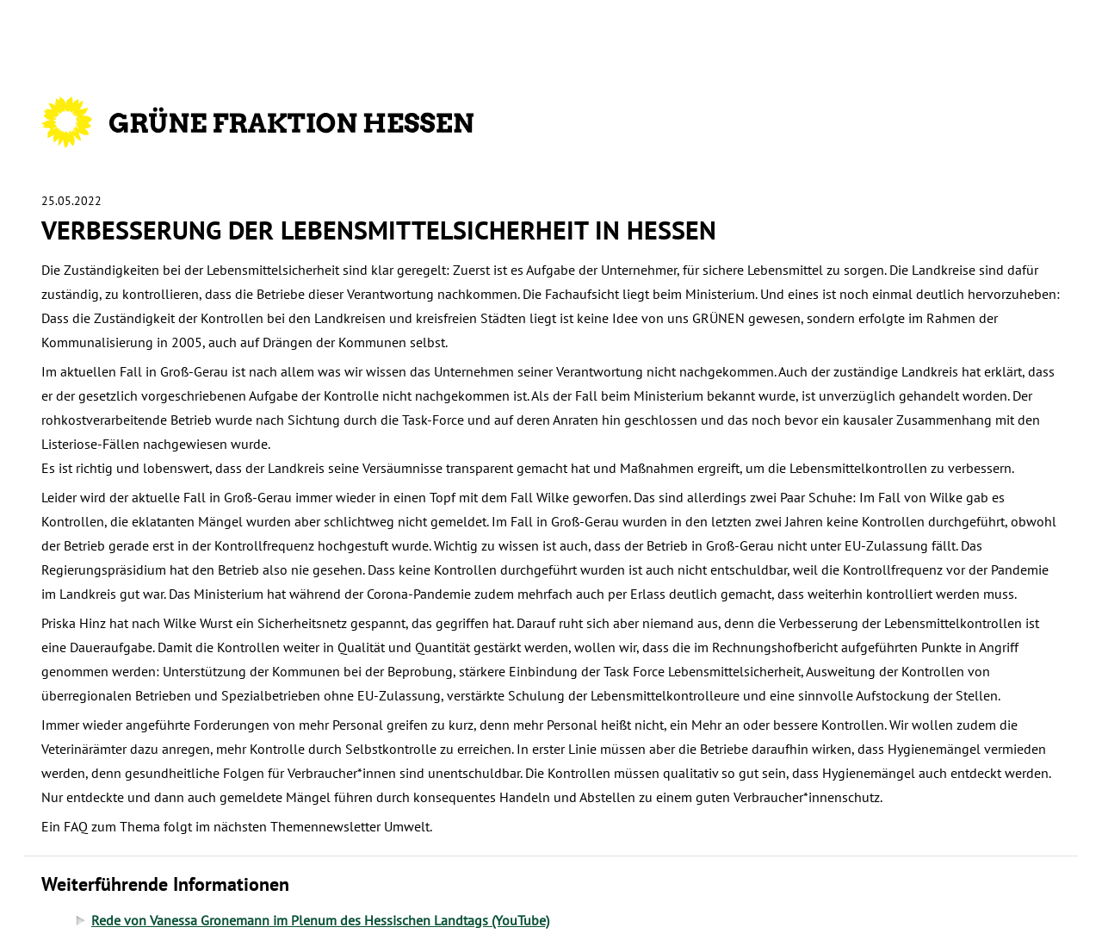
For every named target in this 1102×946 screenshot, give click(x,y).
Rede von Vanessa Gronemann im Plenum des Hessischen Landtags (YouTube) (320, 920)
